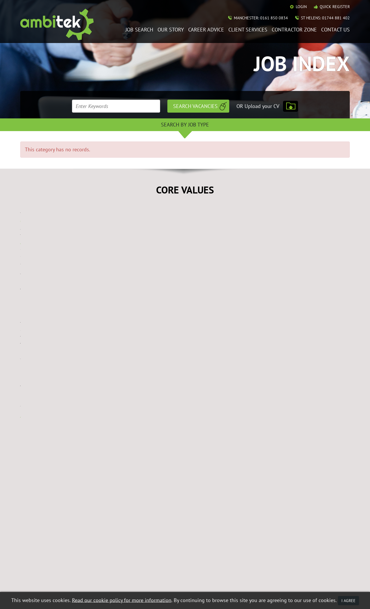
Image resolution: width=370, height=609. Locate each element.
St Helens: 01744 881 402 (325, 18)
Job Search (139, 30)
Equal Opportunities (37, 579)
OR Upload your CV (257, 106)
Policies (298, 526)
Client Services (247, 30)
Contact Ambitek (306, 517)
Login (301, 6)
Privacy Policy (142, 579)
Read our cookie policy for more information (121, 600)
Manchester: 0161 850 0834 (261, 18)
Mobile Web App (233, 526)
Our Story (171, 30)
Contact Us (335, 30)
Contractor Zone (294, 30)
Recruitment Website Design (44, 586)
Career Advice (206, 30)
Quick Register (335, 6)
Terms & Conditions (108, 579)
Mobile (164, 579)
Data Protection (73, 579)
